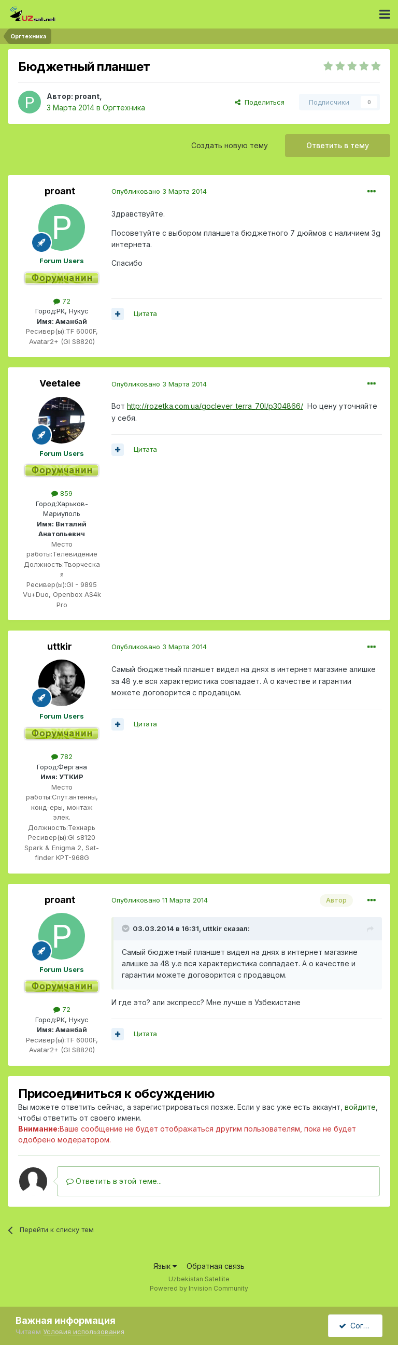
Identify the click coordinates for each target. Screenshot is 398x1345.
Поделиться (260, 102)
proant (87, 96)
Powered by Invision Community (199, 1288)
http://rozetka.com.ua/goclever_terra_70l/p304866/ (215, 406)
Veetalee (59, 383)
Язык (165, 1266)
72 (61, 301)
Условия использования (83, 1331)
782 (62, 756)
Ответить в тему (337, 145)
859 (62, 493)
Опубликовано (159, 191)
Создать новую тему (229, 145)
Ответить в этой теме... (114, 1181)
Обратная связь (216, 1266)
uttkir (59, 646)
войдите (360, 1107)
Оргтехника (124, 107)
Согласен (360, 1325)
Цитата (145, 313)
